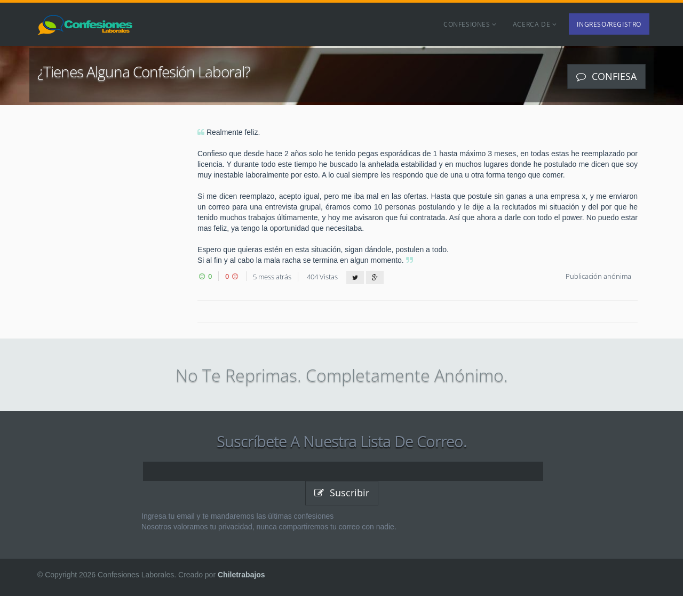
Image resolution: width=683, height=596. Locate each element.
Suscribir (341, 492)
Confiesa (606, 76)
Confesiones (470, 24)
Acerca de (535, 24)
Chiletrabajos (241, 574)
